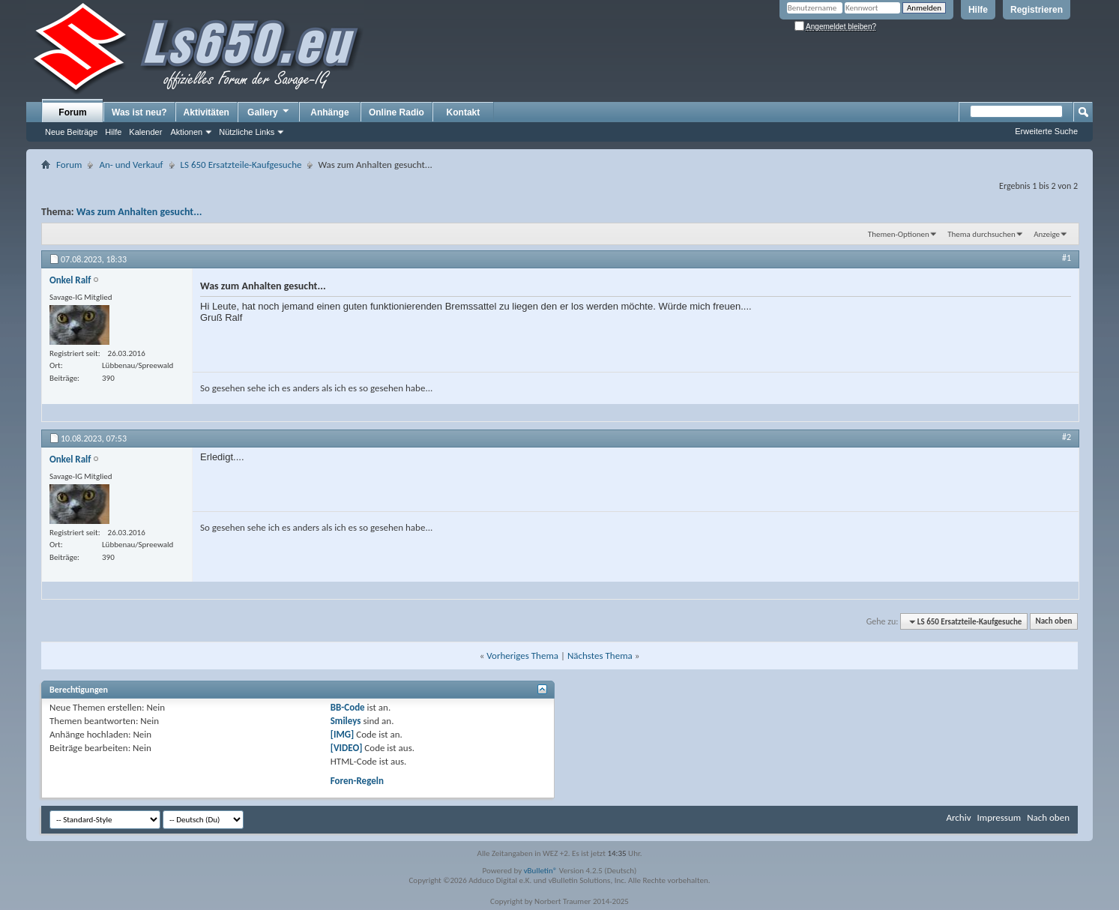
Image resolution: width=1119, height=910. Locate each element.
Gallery (269, 112)
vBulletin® (541, 871)
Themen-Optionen (898, 234)
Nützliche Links (246, 131)
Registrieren (1036, 9)
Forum (72, 112)
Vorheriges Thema (522, 655)
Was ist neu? (139, 112)
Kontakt (463, 112)
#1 (1066, 258)
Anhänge (329, 112)
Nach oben (1053, 622)
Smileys (346, 720)
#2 (1066, 437)
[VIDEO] (347, 747)
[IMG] (343, 734)
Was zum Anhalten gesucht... (139, 211)
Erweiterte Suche (1046, 131)
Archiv (958, 817)
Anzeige (1047, 234)
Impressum (999, 817)
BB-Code (348, 707)
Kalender (145, 131)
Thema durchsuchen (981, 234)
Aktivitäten (206, 112)
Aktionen (186, 131)
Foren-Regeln (357, 780)
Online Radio (396, 112)
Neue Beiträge (71, 131)
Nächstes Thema (600, 655)
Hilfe (978, 9)
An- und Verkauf (131, 164)
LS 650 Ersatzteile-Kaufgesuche (241, 164)
